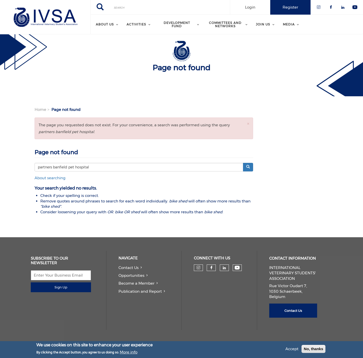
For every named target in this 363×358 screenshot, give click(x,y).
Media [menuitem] (289, 24)
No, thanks (313, 349)
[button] (248, 123)
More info (128, 352)
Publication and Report (140, 291)
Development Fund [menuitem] (177, 24)
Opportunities (131, 275)
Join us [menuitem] (263, 24)
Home (40, 109)
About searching (50, 177)
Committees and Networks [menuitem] (225, 24)
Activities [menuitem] (136, 24)
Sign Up (60, 287)
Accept (291, 349)
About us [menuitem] (105, 24)
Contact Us (128, 267)
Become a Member (136, 283)
